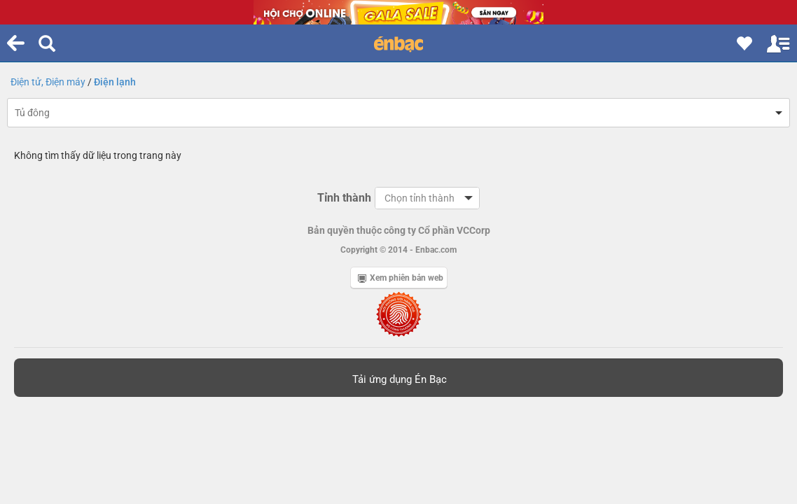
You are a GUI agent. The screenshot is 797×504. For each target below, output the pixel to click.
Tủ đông (32, 112)
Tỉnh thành (344, 197)
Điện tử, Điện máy (48, 82)
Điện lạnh (115, 82)
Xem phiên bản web (400, 278)
